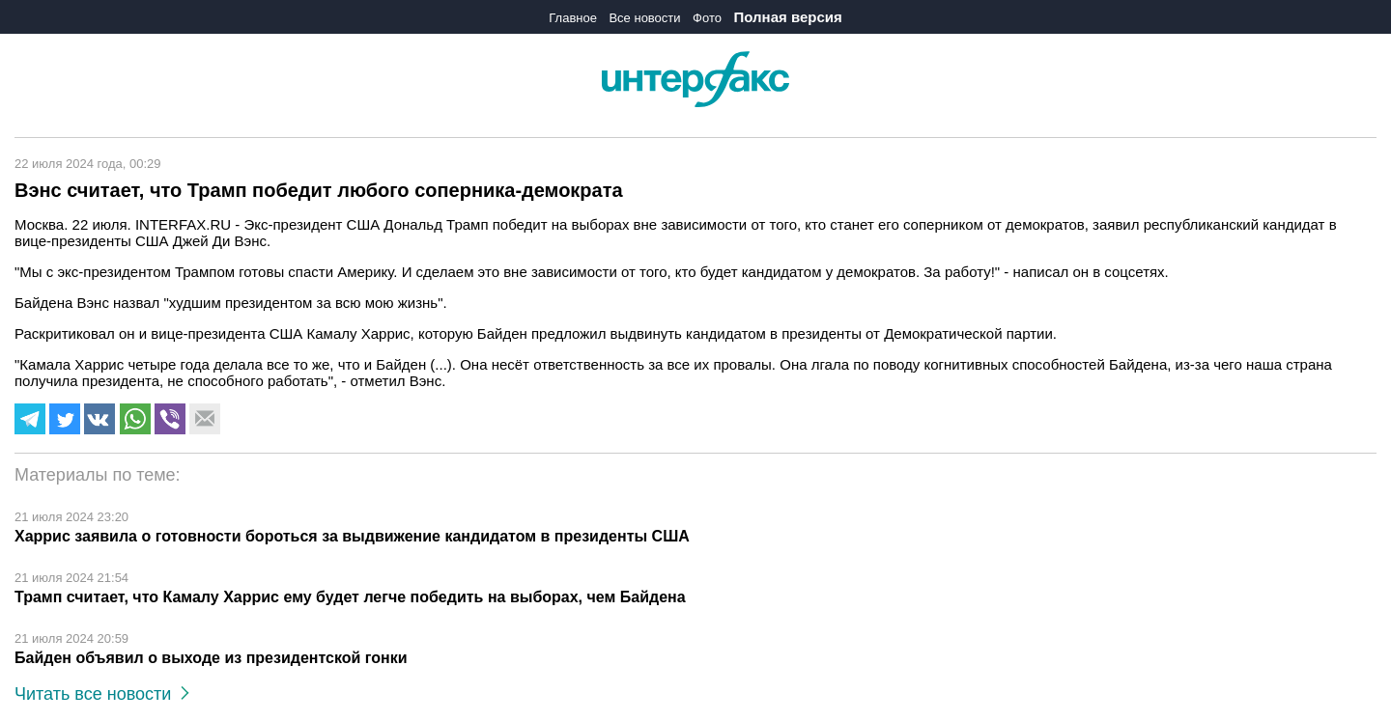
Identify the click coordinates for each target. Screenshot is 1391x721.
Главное (573, 18)
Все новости (644, 18)
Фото (707, 18)
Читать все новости (101, 694)
